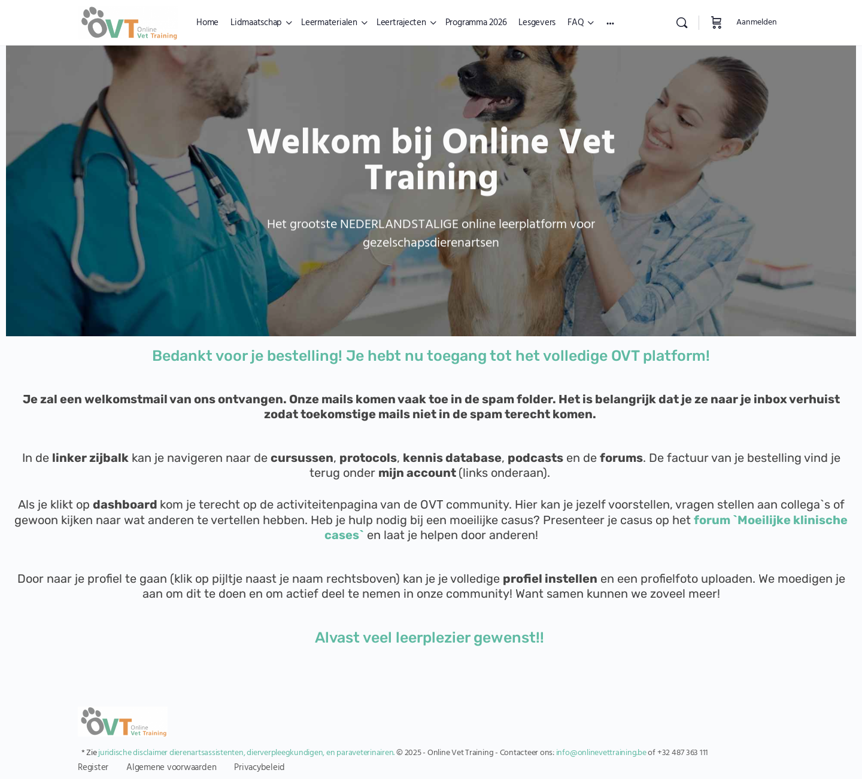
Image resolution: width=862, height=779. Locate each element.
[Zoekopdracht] (682, 23)
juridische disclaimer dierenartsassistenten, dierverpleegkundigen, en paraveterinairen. (246, 753)
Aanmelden (756, 22)
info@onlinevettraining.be (601, 753)
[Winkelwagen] (716, 22)
